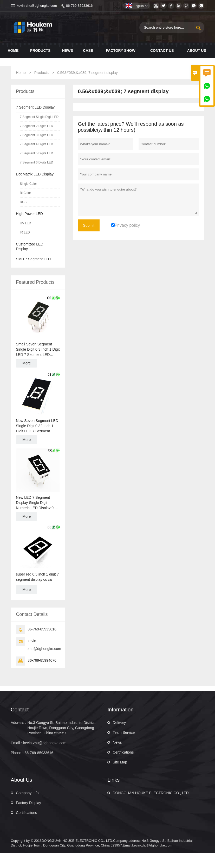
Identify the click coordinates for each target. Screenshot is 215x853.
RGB (23, 202)
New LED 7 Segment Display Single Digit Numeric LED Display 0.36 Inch (37, 502)
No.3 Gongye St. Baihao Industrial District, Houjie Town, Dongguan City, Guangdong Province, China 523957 (61, 728)
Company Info (27, 793)
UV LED (25, 223)
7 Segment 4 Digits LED (36, 144)
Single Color (28, 184)
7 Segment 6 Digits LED (36, 162)
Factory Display (28, 803)
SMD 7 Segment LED (33, 259)
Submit (89, 225)
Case (88, 50)
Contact (20, 709)
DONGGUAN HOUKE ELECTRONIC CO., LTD (150, 793)
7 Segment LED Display (35, 107)
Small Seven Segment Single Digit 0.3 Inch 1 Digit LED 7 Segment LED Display (38, 349)
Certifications (123, 752)
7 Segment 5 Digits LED (36, 153)
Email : (16, 743)
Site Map (120, 762)
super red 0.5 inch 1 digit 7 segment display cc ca (37, 577)
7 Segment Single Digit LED (39, 117)
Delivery (119, 723)
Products (40, 50)
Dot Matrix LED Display (35, 174)
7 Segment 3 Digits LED (36, 135)
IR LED (25, 232)
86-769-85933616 (79, 6)
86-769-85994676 (42, 660)
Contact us (162, 50)
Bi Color (25, 193)
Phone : (17, 753)
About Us (196, 50)
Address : (18, 723)
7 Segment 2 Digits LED (36, 126)
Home (13, 50)
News (67, 50)
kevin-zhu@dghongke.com (37, 6)
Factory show (120, 50)
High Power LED (29, 214)
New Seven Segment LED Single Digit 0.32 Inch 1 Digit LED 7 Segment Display (37, 426)
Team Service (124, 732)
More (26, 363)
